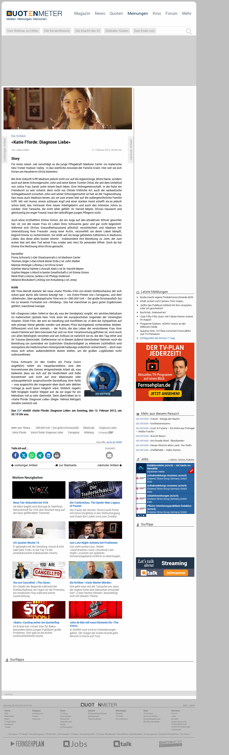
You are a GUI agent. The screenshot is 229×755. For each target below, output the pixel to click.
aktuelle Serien (136, 734)
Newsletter (9, 716)
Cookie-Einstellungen (180, 726)
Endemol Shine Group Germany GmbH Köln (161, 478)
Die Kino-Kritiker (151, 716)
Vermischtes (65, 716)
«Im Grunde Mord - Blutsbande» (160, 440)
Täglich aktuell (94, 719)
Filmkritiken (51, 734)
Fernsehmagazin (36, 734)
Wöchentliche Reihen (97, 713)
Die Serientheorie (57, 30)
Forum (171, 13)
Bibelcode (88, 427)
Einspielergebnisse (152, 719)
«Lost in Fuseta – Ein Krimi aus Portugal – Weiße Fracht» (165, 430)
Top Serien (184, 734)
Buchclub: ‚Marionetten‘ (153, 312)
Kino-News (148, 713)
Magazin (82, 13)
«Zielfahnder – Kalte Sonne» (158, 450)
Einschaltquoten (87, 734)
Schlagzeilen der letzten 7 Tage (157, 338)
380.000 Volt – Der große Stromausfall (57, 427)
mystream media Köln (165, 468)
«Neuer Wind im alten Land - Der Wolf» (164, 445)
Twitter (7, 727)
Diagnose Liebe (107, 427)
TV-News (64, 713)
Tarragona (73, 432)
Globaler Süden (117, 30)
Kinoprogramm (150, 734)
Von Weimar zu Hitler (22, 30)
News (100, 13)
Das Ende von (144, 30)
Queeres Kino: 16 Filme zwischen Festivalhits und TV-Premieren (165, 332)
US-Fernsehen (66, 727)
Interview (36, 719)
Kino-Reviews (122, 719)
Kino (157, 13)
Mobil (7, 719)
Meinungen (138, 13)
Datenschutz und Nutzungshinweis (179, 722)
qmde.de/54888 (114, 442)
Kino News (13, 734)
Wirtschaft (64, 719)
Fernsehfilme (122, 734)
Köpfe (62, 724)
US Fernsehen (63, 734)
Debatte (119, 713)
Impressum (176, 729)
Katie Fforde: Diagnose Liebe (47, 432)
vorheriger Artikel (24, 465)
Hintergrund (37, 713)
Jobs (173, 716)
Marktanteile (93, 716)
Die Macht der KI (87, 30)
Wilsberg (89, 432)
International (66, 721)
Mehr (186, 13)
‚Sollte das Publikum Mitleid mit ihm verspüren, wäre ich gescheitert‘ (166, 306)
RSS (6, 713)
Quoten (116, 13)
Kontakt (174, 719)
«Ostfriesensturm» (153, 423)
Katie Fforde (19, 432)
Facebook (8, 724)
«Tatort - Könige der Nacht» (158, 419)
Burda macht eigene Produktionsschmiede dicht (166, 297)
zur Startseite (66, 465)
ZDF (19, 410)
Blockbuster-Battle (151, 721)
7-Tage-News (10, 721)
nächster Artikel (110, 465)
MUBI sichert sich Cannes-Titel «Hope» (161, 301)
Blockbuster (110, 734)
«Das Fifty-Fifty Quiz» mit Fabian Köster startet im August (166, 318)
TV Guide (100, 734)
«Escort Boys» (151, 436)
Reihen (35, 716)
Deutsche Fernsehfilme (169, 734)
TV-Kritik (119, 716)
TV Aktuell (23, 734)
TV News (74, 734)
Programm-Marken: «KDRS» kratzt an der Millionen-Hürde (163, 325)
